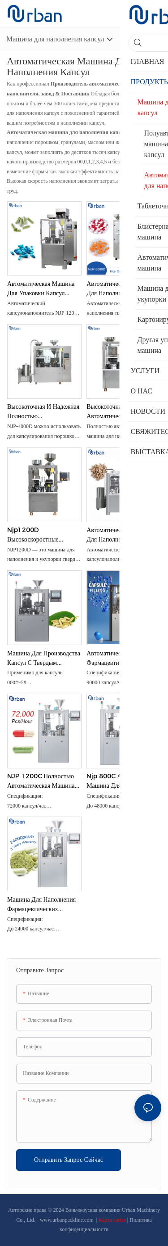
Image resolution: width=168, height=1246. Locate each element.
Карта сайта (113, 1220)
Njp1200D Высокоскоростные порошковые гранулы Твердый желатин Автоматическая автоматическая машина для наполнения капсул (40, 535)
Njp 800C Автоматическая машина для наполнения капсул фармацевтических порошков (123, 781)
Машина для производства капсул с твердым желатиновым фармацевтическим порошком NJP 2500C (43, 658)
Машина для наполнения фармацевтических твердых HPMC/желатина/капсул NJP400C (41, 904)
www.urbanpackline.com (67, 1220)
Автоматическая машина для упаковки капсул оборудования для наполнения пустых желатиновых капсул (40, 289)
